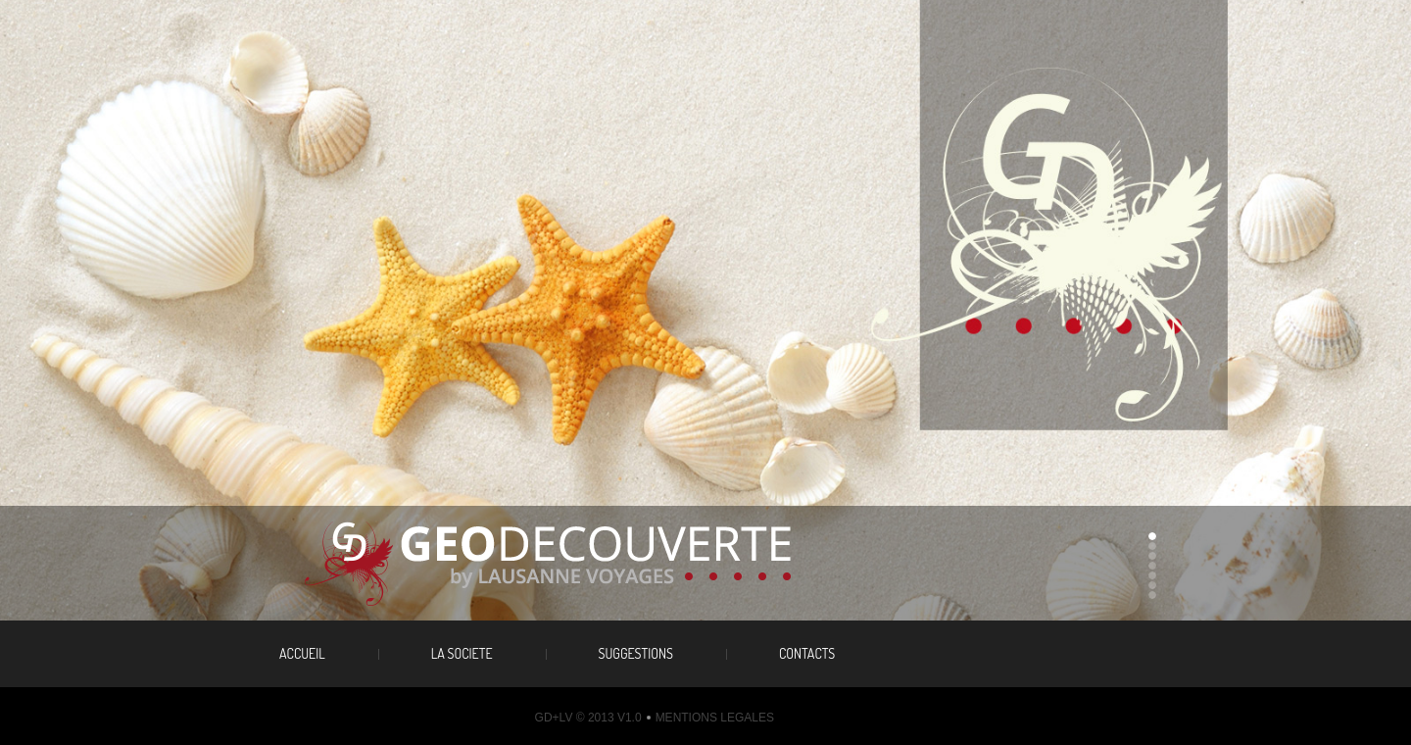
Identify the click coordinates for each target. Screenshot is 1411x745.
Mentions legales (715, 717)
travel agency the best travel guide (574, 564)
